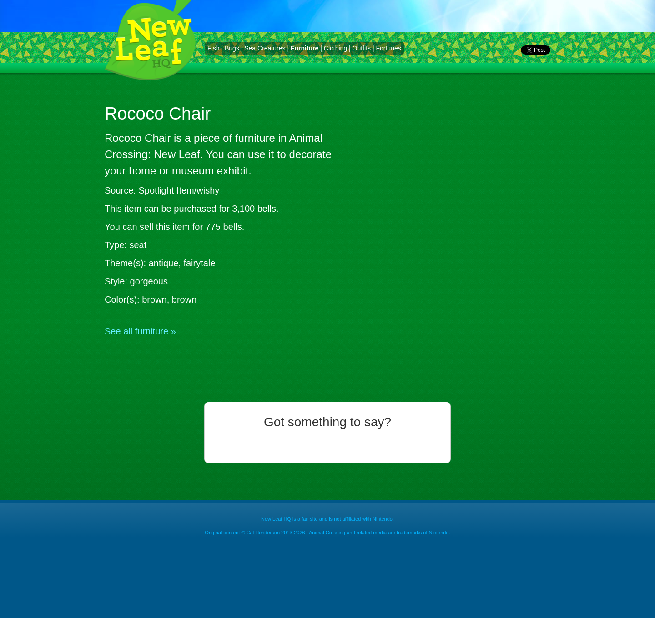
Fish (213, 48)
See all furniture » (140, 331)
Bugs (232, 48)
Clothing (335, 48)
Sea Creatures (264, 48)
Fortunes (388, 48)
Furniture (304, 48)
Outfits (362, 48)
